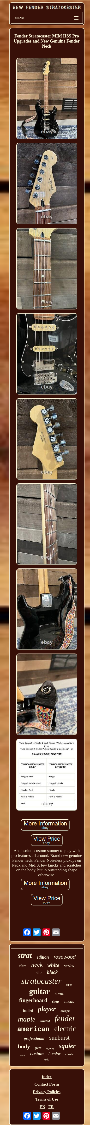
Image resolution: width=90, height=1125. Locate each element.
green (38, 1048)
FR (51, 1106)
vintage (69, 1001)
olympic (65, 1011)
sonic (59, 993)
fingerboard (33, 1000)
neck (37, 964)
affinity (50, 1048)
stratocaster (41, 981)
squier (67, 1046)
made (22, 1054)
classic (69, 1054)
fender (65, 1018)
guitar (39, 991)
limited (45, 1021)
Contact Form (46, 1084)
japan (69, 984)
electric (65, 1028)
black (52, 972)
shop (55, 1001)
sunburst (59, 1037)
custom (37, 1053)
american (33, 1029)
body (24, 1046)
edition (43, 957)
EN (42, 1106)
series (69, 965)
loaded (28, 1011)
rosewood (65, 957)
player (47, 1009)
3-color (54, 1053)
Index (47, 1076)
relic (46, 1059)
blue (39, 973)
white (53, 965)
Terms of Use (46, 1099)
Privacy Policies (46, 1091)
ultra (22, 966)
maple (27, 1019)
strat (25, 955)
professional (34, 1038)
